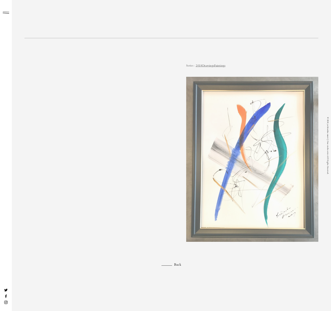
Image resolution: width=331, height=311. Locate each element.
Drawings (208, 65)
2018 (199, 65)
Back (177, 264)
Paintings (219, 65)
